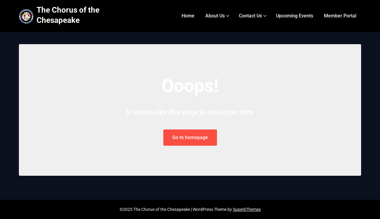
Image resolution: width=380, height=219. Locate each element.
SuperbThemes (247, 209)
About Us (215, 16)
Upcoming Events (294, 16)
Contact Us (250, 16)
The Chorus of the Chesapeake (68, 15)
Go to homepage (190, 137)
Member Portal (340, 16)
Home (188, 16)
